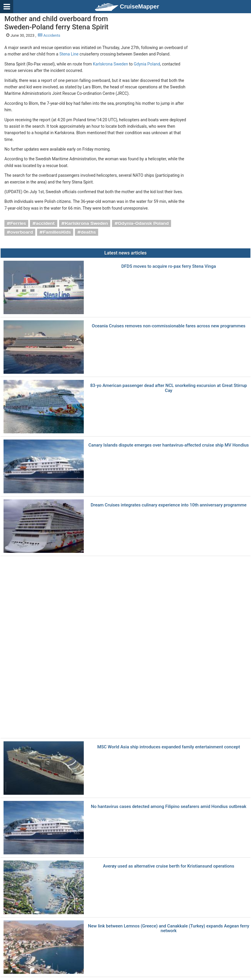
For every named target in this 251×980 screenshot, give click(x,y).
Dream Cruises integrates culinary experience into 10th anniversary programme (168, 505)
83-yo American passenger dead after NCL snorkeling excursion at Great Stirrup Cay (168, 388)
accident (45, 223)
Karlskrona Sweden (110, 64)
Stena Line (68, 54)
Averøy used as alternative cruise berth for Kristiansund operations (168, 866)
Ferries (18, 223)
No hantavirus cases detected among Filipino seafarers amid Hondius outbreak (168, 806)
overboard (21, 232)
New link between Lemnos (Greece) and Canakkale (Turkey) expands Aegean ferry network (168, 928)
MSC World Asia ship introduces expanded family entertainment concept (168, 747)
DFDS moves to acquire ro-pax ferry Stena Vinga (168, 266)
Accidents (49, 35)
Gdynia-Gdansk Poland (143, 223)
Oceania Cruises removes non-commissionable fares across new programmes (168, 326)
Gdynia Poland (147, 64)
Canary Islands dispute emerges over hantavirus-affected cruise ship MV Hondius (168, 445)
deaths (88, 232)
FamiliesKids (57, 232)
